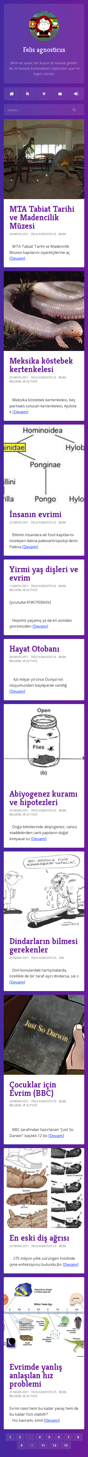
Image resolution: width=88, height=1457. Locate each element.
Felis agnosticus (44, 32)
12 (54, 1445)
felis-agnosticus (43, 234)
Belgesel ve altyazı (23, 381)
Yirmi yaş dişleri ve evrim (43, 573)
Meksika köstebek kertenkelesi (41, 364)
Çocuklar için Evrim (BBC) (32, 1088)
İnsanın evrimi (35, 514)
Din (61, 958)
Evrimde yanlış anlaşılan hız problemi (35, 1375)
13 (65, 1445)
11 (43, 1445)
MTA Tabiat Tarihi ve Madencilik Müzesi (41, 217)
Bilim (62, 234)
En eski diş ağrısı (39, 1238)
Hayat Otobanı (34, 648)
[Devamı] (17, 258)
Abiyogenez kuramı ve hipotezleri (43, 797)
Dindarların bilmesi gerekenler (43, 945)
